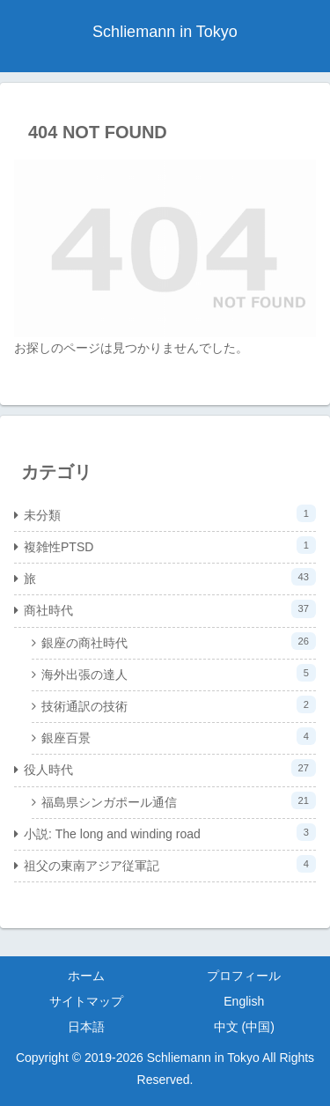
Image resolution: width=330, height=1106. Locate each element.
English (244, 1001)
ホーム (86, 976)
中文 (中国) (244, 1027)
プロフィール (244, 976)
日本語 (86, 1027)
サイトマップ (86, 1001)
